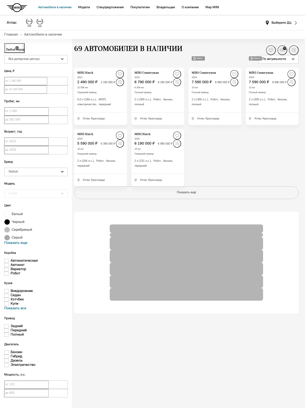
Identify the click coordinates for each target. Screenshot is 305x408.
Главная (11, 35)
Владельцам (166, 7)
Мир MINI (212, 7)
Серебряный (22, 230)
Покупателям (140, 7)
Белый (17, 214)
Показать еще (15, 243)
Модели (84, 7)
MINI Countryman (146, 73)
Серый (17, 238)
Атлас (12, 23)
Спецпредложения (110, 7)
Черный (18, 222)
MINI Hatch (85, 73)
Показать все (15, 308)
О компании (190, 7)
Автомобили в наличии (54, 7)
